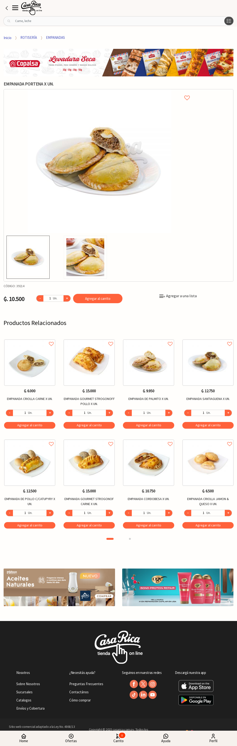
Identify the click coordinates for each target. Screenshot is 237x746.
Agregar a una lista (178, 295)
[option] (99, 161)
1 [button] (110, 538)
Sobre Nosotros (28, 684)
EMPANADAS (55, 37)
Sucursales (24, 692)
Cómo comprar (80, 700)
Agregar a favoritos (29, 338)
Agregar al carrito (97, 298)
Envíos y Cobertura (30, 708)
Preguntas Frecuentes (86, 684)
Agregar (29, 425)
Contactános (79, 692)
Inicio (8, 37)
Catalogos (23, 700)
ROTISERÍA (28, 37)
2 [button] (130, 538)
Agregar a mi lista (99, 92)
